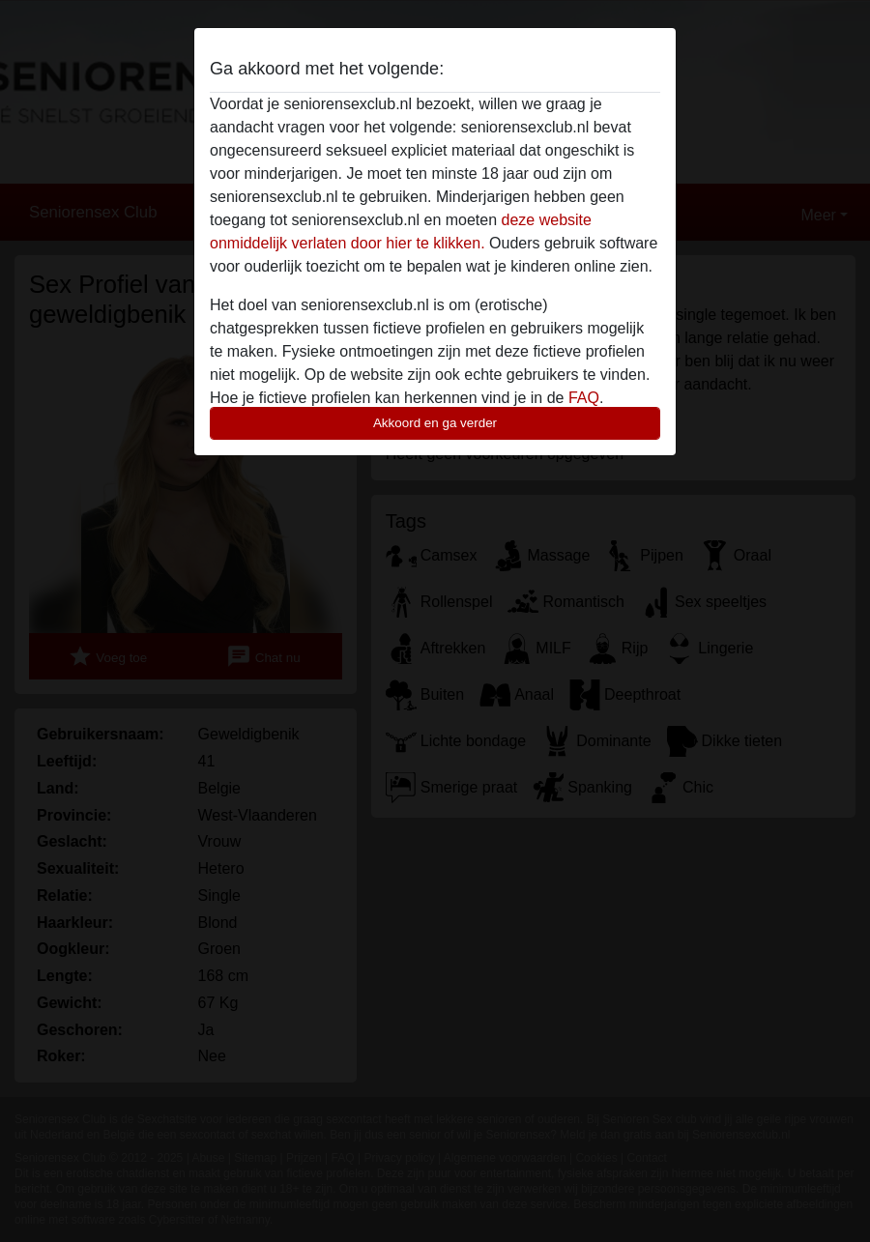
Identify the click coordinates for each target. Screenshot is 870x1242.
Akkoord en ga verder (435, 423)
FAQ (583, 398)
